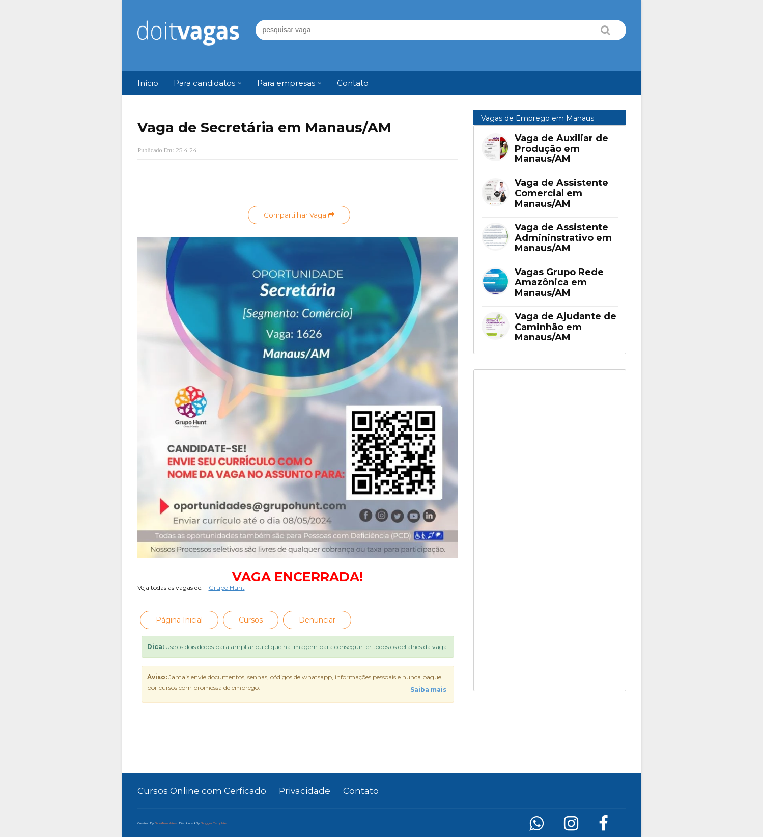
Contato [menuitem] (353, 83)
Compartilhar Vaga (299, 215)
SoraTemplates (166, 823)
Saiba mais (428, 689)
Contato (361, 791)
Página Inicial (179, 620)
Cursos (251, 620)
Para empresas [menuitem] (286, 83)
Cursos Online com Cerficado (201, 791)
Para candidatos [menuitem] (204, 83)
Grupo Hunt (227, 587)
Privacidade (304, 791)
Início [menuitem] (147, 83)
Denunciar (317, 620)
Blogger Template (214, 823)
